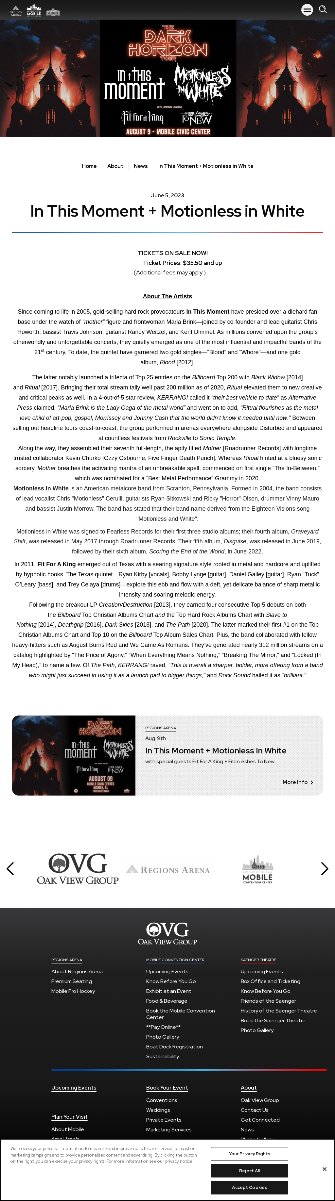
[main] (167, 424)
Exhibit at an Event (168, 991)
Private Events (164, 1119)
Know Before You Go (171, 981)
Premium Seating (71, 981)
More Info (298, 782)
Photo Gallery (162, 1036)
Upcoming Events (167, 971)
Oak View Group (260, 1100)
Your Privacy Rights (249, 1156)
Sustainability (162, 1056)
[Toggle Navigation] (307, 10)
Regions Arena (34, 10)
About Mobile (67, 1129)
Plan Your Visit (69, 1117)
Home (89, 166)
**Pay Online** (163, 1027)
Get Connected (260, 1119)
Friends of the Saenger (268, 1000)
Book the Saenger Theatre (273, 1020)
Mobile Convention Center (175, 959)
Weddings (158, 1110)
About (115, 166)
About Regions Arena (77, 971)
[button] (10, 868)
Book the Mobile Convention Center (180, 1014)
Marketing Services (169, 1129)
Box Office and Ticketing (270, 981)
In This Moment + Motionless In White (216, 750)
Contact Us (255, 1110)
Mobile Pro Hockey (73, 991)
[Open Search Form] (323, 9)
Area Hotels (65, 1139)
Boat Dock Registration (174, 1046)
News (141, 166)
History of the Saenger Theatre (279, 1010)
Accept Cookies (249, 1190)
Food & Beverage (166, 1000)
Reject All (249, 1173)
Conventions (161, 1100)
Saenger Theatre (258, 959)
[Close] (324, 1172)
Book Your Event (167, 1088)
